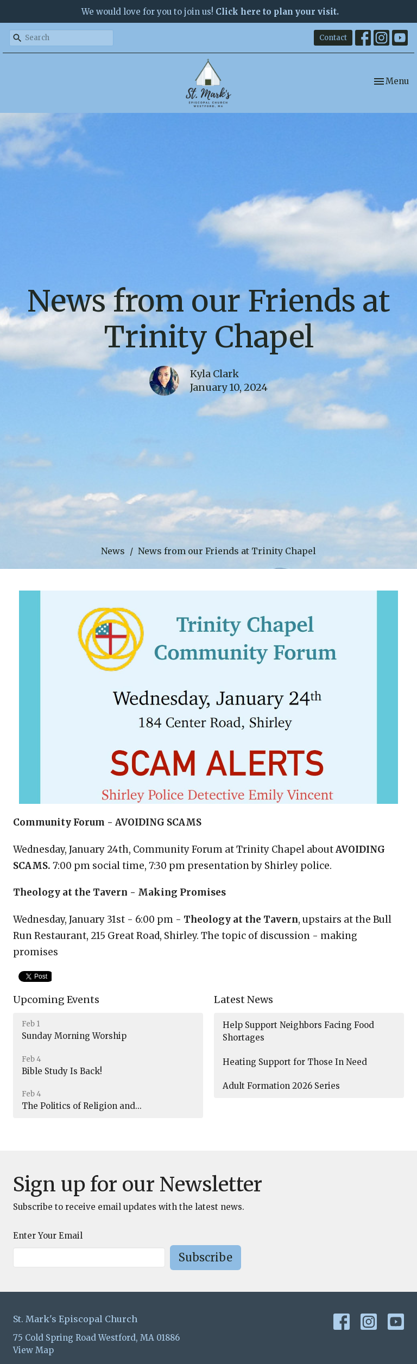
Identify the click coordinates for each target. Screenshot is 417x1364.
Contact (333, 37)
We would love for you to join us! (210, 12)
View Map (33, 1350)
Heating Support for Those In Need (295, 1062)
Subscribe (205, 1257)
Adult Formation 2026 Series (281, 1086)
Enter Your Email (48, 1235)
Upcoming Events (56, 999)
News (113, 550)
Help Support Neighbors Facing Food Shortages (298, 1031)
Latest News (243, 999)
